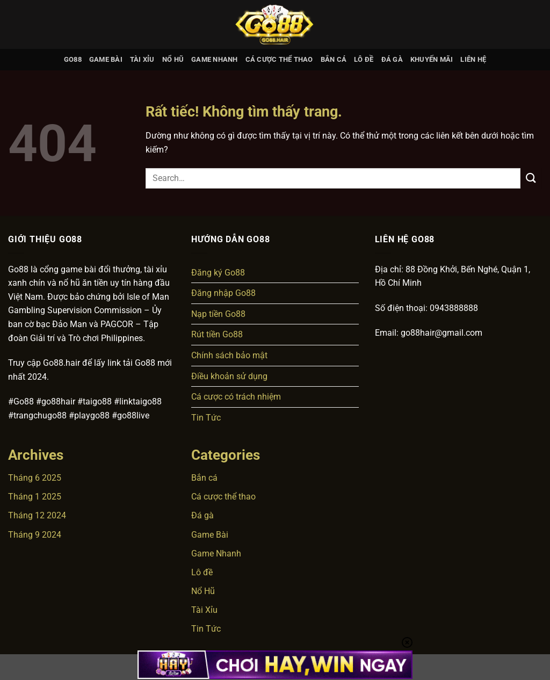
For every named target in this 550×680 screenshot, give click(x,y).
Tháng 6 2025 (34, 478)
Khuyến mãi (431, 59)
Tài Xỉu (142, 59)
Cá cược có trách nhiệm (236, 397)
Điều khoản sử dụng (229, 376)
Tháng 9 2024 (34, 535)
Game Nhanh (214, 59)
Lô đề (363, 59)
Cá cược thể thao (279, 59)
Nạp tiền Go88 (218, 314)
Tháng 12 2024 (37, 515)
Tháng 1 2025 (34, 496)
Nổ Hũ (173, 59)
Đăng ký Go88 (218, 272)
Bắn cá (334, 59)
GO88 (73, 59)
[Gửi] (531, 178)
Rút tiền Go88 (217, 334)
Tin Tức (206, 418)
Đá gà (392, 59)
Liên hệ (473, 59)
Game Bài (105, 59)
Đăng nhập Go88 (223, 293)
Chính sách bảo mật (229, 355)
